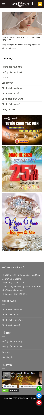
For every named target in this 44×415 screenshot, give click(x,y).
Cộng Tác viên (8, 109)
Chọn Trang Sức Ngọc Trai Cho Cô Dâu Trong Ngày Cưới (21, 38)
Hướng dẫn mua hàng (12, 67)
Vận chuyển (7, 83)
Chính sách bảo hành (12, 88)
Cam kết (6, 77)
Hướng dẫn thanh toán (12, 72)
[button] (3, 4)
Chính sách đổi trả (10, 93)
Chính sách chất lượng (12, 99)
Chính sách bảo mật (11, 104)
